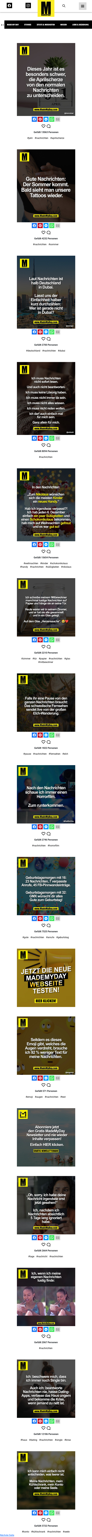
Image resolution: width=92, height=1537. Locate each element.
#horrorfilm (53, 845)
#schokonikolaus (59, 563)
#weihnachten (31, 563)
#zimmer (25, 658)
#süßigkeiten (52, 566)
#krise (67, 1440)
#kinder (44, 563)
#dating (33, 1440)
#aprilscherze (57, 138)
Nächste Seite (7, 1535)
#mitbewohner (45, 662)
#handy (24, 566)
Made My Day (13, 24)
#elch (65, 753)
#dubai (61, 350)
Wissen (63, 24)
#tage (31, 1256)
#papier (43, 658)
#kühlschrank (38, 1531)
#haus (24, 1440)
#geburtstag (62, 937)
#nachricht (41, 1256)
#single (58, 1440)
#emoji (29, 1097)
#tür (35, 658)
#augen (39, 1097)
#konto (25, 1531)
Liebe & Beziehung (80, 24)
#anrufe (50, 937)
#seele (66, 1531)
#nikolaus (66, 566)
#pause (27, 753)
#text (63, 1097)
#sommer (53, 244)
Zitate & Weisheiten (46, 24)
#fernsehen (54, 753)
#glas (67, 658)
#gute (25, 937)
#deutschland (33, 350)
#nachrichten (41, 138)
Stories (27, 24)
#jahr (30, 138)
